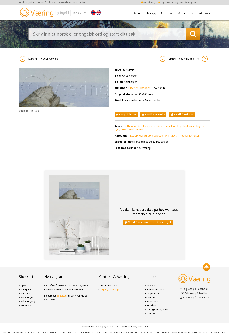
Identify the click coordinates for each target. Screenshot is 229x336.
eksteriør (154, 126)
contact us (62, 295)
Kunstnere (26, 293)
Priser (83, 2)
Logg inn (177, 2)
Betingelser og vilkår (157, 309)
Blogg (151, 13)
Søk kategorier (26, 2)
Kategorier (26, 289)
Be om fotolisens (46, 2)
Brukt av (151, 313)
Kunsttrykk (152, 301)
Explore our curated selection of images (153, 135)
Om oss (167, 13)
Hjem (138, 13)
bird (204, 126)
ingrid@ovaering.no (111, 289)
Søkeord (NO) (28, 301)
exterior (165, 126)
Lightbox (164, 2)
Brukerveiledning (156, 289)
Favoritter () (148, 2)
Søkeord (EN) (27, 297)
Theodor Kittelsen (137, 126)
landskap (176, 126)
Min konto (26, 305)
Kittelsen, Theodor (139, 88)
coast (124, 129)
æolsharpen (136, 129)
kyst (117, 129)
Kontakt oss (201, 13)
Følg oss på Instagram (194, 297)
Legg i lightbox (126, 114)
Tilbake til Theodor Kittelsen (39, 59)
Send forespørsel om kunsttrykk (148, 222)
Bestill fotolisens (181, 114)
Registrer (191, 2)
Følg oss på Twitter (194, 293)
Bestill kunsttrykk (153, 114)
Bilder (182, 13)
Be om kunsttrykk (68, 2)
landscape (189, 126)
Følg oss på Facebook (194, 289)
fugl (198, 126)
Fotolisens (152, 305)
